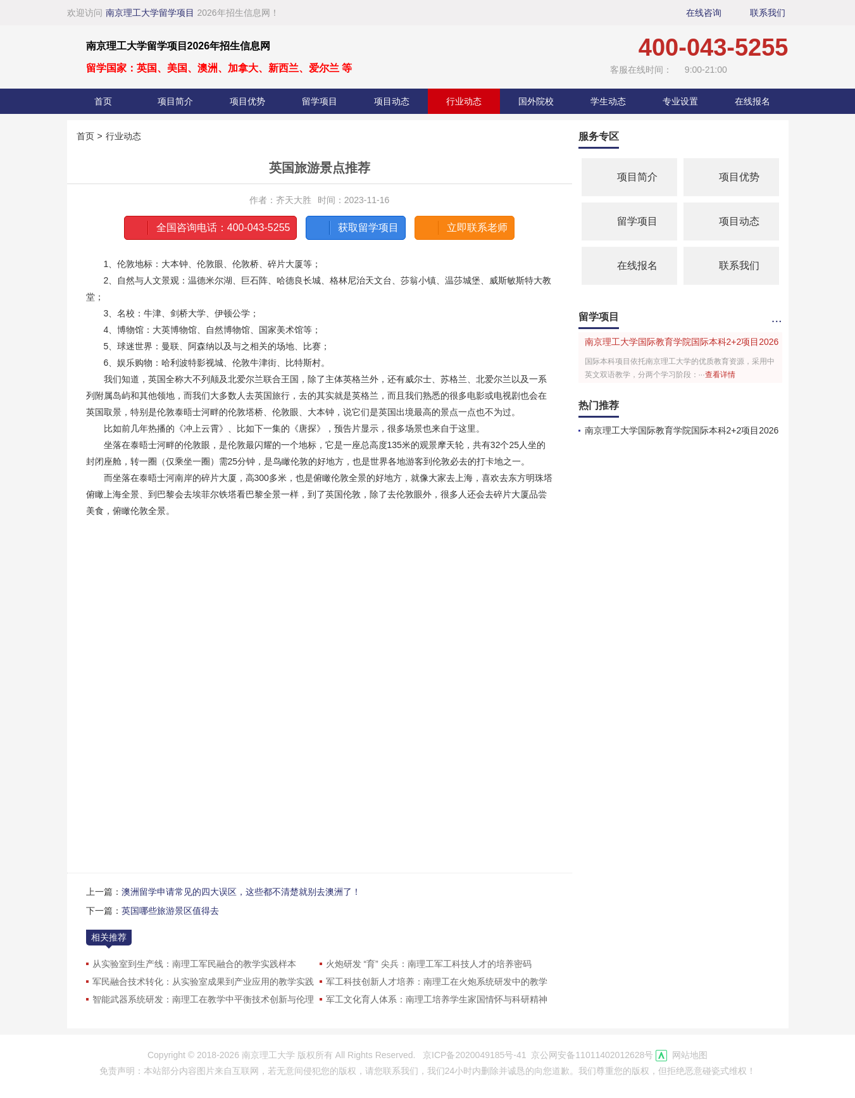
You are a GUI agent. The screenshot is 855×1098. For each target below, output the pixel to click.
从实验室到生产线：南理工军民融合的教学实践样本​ (194, 964)
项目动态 (391, 101)
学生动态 (608, 101)
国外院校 (536, 101)
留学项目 (319, 101)
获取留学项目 (354, 228)
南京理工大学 (268, 1055)
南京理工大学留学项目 (150, 13)
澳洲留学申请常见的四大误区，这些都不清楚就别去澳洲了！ (241, 892)
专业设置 (680, 101)
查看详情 (720, 374)
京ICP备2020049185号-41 (474, 1055)
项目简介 (175, 101)
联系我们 (767, 13)
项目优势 (247, 101)
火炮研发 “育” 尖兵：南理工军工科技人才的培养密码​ (429, 964)
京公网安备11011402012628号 (592, 1055)
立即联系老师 (463, 228)
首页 (103, 101)
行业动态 (464, 101)
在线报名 (752, 101)
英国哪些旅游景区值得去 (170, 911)
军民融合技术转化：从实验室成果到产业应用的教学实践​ (203, 981)
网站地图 (690, 1055)
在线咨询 (703, 13)
